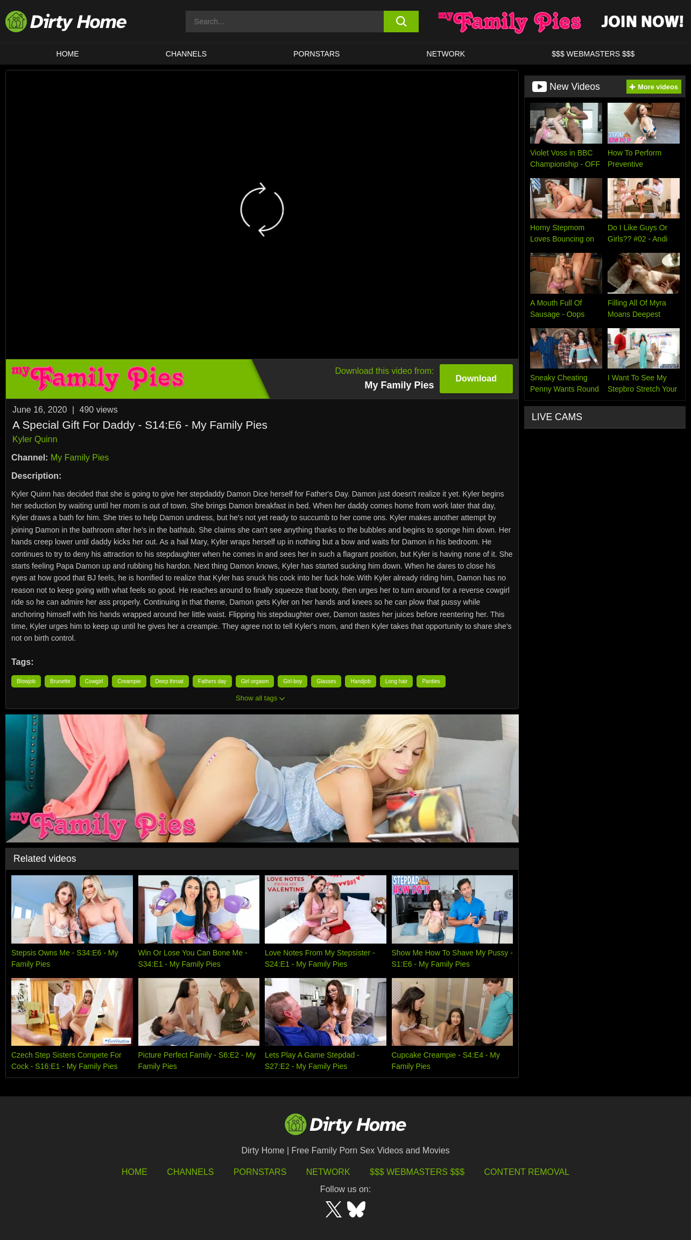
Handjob (360, 681)
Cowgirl (94, 681)
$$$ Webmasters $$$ (417, 1172)
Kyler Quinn (35, 439)
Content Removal (527, 1172)
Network (446, 53)
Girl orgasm (255, 681)
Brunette (60, 681)
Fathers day (212, 681)
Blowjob (26, 681)
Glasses (326, 681)
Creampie (128, 681)
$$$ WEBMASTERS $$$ (593, 53)
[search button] (401, 21)
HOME (68, 53)
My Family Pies (80, 457)
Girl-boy (292, 681)
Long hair (396, 681)
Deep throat (170, 681)
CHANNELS (186, 53)
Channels (190, 1172)
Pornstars (316, 53)
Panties (431, 681)
